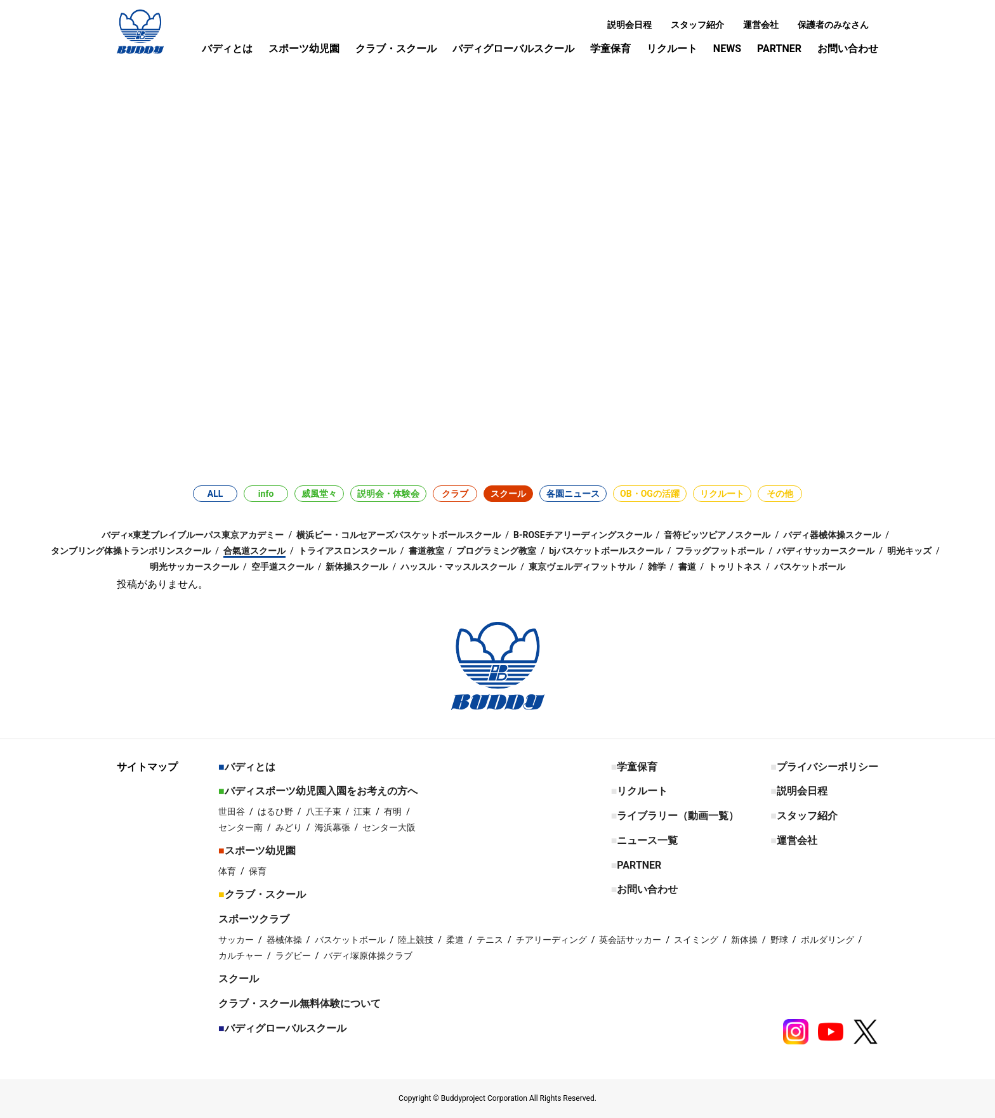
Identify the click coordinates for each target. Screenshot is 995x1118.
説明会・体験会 (388, 494)
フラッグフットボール (719, 551)
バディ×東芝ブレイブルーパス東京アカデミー (193, 535)
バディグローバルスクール (513, 49)
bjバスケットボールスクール (606, 551)
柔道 (455, 940)
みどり (288, 827)
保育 (258, 871)
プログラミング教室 (496, 551)
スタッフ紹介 (697, 25)
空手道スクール (282, 567)
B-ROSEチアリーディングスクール (582, 535)
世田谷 (231, 811)
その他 (780, 494)
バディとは (227, 49)
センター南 (240, 827)
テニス (490, 940)
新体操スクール (357, 567)
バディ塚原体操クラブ (368, 955)
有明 (393, 811)
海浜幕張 (332, 827)
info (265, 494)
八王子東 (323, 811)
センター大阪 (389, 827)
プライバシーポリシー (827, 767)
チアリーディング (551, 940)
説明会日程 (629, 25)
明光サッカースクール (194, 567)
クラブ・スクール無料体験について (299, 1003)
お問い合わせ (847, 49)
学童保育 (610, 49)
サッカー (236, 940)
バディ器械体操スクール (832, 535)
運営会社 (761, 25)
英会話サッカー (630, 940)
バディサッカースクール (825, 551)
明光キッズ (909, 551)
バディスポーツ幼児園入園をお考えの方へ (321, 791)
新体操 (744, 940)
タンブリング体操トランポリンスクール (131, 551)
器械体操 (284, 940)
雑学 (657, 567)
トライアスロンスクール (347, 551)
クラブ (455, 494)
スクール (508, 494)
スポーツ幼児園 (303, 49)
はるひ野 (275, 811)
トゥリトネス (734, 567)
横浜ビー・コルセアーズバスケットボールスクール (398, 535)
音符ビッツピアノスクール (717, 535)
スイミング (696, 940)
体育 (227, 871)
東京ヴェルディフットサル (582, 567)
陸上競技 (415, 940)
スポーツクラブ (253, 919)
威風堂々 (319, 494)
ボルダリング (827, 940)
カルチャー (240, 955)
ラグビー (293, 955)
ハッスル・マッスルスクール (458, 567)
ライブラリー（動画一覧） (678, 816)
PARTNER (779, 49)
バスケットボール (809, 567)
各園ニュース (573, 494)
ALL (215, 494)
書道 (687, 567)
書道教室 (426, 551)
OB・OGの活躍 (650, 494)
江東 (362, 811)
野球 (779, 940)
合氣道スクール (254, 551)
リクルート (672, 49)
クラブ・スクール (396, 49)
